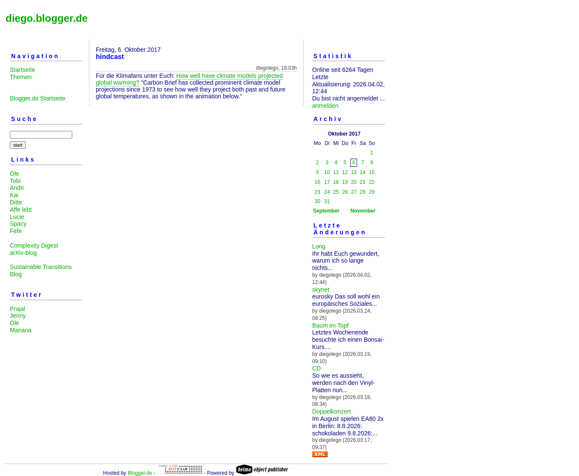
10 (327, 172)
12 (345, 172)
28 (362, 192)
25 (336, 192)
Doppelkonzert (331, 411)
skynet (320, 289)
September (326, 211)
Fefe (16, 231)
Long (318, 246)
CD (316, 368)
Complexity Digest (34, 245)
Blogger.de (139, 473)
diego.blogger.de (47, 18)
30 (317, 201)
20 (354, 182)
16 (317, 182)
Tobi (15, 180)
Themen (21, 77)
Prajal (17, 308)
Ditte (16, 202)
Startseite (22, 69)
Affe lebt (21, 209)
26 (345, 192)
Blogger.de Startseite (37, 98)
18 (336, 182)
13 (354, 172)
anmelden (325, 105)
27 (354, 192)
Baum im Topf (330, 325)
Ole (14, 173)
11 (336, 172)
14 (362, 172)
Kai (14, 195)
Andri (17, 187)
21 (362, 182)
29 (372, 192)
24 (327, 192)
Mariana (21, 330)
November (362, 211)
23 (317, 192)
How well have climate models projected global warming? (189, 79)
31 (327, 201)
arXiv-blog (23, 252)
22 (372, 182)
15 (372, 172)
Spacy (18, 223)
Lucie (17, 216)
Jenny (18, 315)
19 (345, 182)
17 (327, 182)
